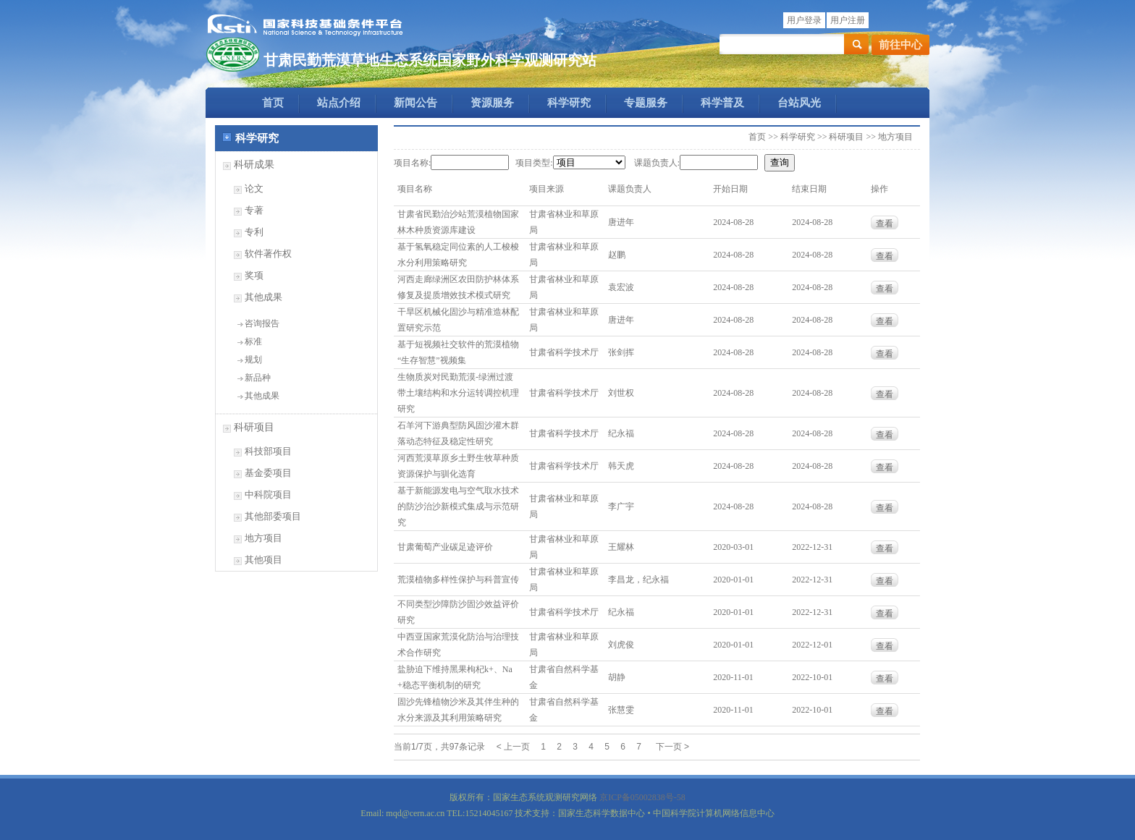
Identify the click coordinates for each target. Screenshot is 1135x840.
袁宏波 (621, 287)
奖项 (254, 275)
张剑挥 (621, 352)
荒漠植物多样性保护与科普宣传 (458, 579)
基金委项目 (268, 472)
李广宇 (621, 506)
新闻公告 (415, 103)
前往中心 (900, 45)
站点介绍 (338, 103)
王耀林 (621, 547)
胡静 (616, 677)
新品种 (258, 378)
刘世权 (621, 393)
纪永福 (621, 433)
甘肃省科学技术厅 (564, 352)
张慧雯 (621, 710)
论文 (254, 188)
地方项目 (263, 538)
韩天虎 (621, 466)
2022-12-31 (812, 547)
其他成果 (263, 297)
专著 (254, 210)
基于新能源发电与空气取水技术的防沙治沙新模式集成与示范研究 (458, 506)
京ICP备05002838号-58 (642, 797)
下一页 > (672, 747)
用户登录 (804, 20)
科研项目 (254, 427)
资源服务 (492, 103)
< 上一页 (513, 747)
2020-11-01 (733, 677)
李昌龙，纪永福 (638, 579)
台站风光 (799, 103)
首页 (273, 103)
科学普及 (722, 103)
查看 (884, 224)
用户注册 (847, 20)
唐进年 (621, 222)
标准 (253, 341)
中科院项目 (268, 494)
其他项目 (263, 559)
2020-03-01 (733, 547)
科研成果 (254, 164)
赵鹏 (616, 255)
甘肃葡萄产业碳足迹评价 (445, 547)
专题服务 (645, 103)
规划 (253, 360)
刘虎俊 (621, 645)
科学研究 (569, 103)
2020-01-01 (733, 579)
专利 (254, 231)
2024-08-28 (733, 222)
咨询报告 (262, 323)
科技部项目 (268, 451)
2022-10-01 (812, 677)
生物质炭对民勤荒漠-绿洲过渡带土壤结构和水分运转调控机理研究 (458, 393)
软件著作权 (268, 253)
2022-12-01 (812, 645)
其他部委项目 (273, 516)
